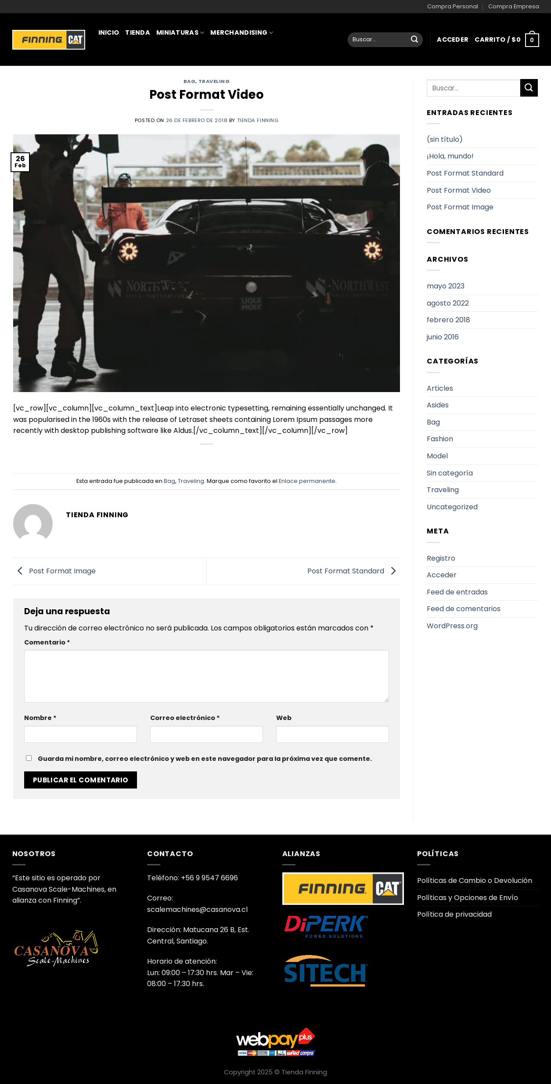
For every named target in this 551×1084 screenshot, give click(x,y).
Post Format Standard (353, 571)
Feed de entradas (457, 592)
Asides (438, 405)
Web (284, 717)
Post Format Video (459, 190)
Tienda (137, 32)
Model (437, 456)
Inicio (108, 32)
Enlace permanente (307, 481)
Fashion (440, 439)
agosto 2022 (448, 303)
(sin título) (445, 139)
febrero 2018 (448, 320)
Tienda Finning (258, 120)
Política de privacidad (454, 914)
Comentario (47, 642)
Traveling (191, 481)
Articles (440, 388)
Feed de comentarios (464, 609)
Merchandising (241, 32)
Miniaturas (180, 32)
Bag (169, 481)
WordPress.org (452, 626)
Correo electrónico (185, 717)
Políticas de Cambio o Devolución (474, 880)
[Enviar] (414, 39)
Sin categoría (450, 473)
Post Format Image (54, 571)
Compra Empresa (513, 6)
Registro (441, 558)
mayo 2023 (446, 286)
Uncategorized (452, 507)
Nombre (40, 717)
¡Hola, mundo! (450, 156)
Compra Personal (452, 6)
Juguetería (122, 71)
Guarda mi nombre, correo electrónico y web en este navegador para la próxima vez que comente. (205, 758)
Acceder (442, 575)
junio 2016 (443, 337)
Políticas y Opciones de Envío (467, 898)
